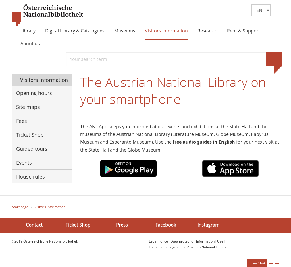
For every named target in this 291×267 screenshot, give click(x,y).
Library (28, 31)
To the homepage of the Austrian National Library (188, 247)
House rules (30, 176)
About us (30, 43)
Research (207, 31)
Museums (124, 31)
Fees (21, 120)
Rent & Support (243, 31)
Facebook (165, 225)
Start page (20, 206)
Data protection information (193, 241)
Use (220, 241)
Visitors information (166, 31)
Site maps (28, 107)
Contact (34, 225)
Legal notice (158, 241)
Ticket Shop (30, 134)
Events (24, 162)
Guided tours (31, 148)
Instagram (208, 225)
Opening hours (34, 93)
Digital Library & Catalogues (75, 31)
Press (122, 225)
